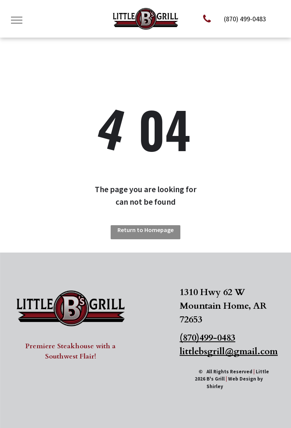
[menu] (17, 20)
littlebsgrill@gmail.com (229, 351)
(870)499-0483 (207, 338)
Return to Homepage (145, 230)
